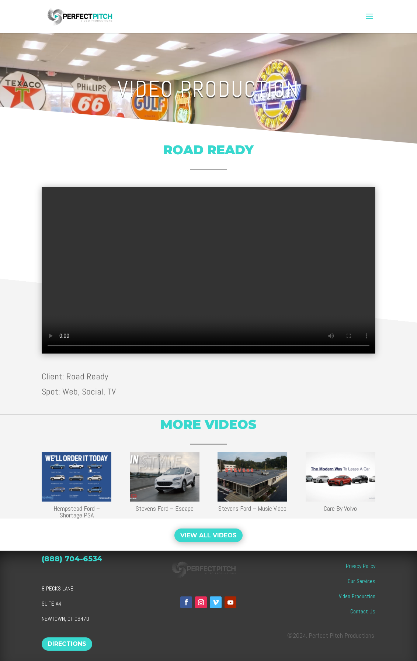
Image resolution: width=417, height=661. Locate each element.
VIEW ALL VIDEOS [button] (208, 535)
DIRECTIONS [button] (67, 643)
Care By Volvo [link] (340, 508)
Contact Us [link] (362, 611)
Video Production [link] (357, 596)
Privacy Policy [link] (360, 566)
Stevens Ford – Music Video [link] (252, 508)
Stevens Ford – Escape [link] (164, 508)
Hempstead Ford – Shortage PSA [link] (76, 511)
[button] (369, 17)
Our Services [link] (361, 581)
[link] (84, 15)
